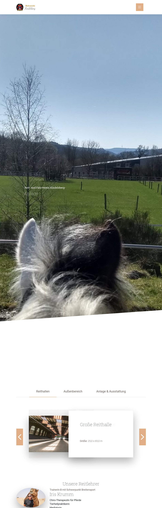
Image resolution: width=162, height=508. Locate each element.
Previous (19, 437)
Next (142, 437)
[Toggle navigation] (139, 7)
